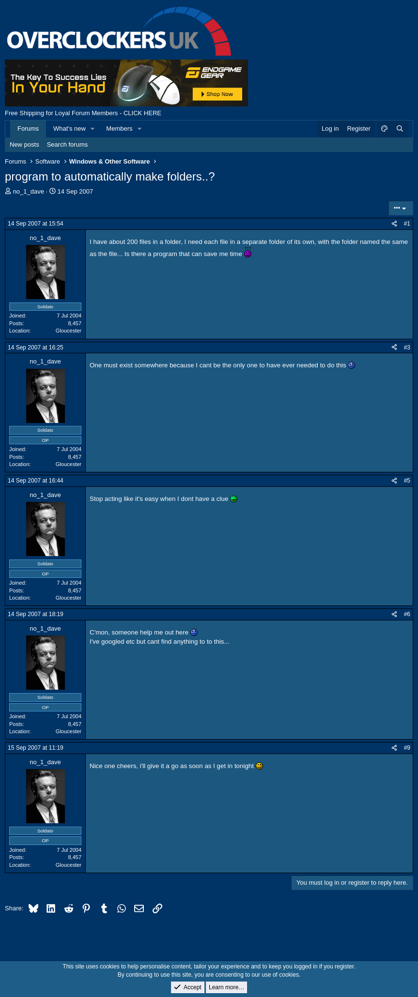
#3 (407, 347)
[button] (93, 129)
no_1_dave (28, 191)
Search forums (67, 144)
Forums (28, 128)
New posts (24, 144)
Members (119, 128)
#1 (407, 223)
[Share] (394, 223)
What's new (69, 128)
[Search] (399, 129)
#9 (407, 747)
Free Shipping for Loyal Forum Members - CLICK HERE (83, 113)
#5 (407, 480)
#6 (407, 614)
